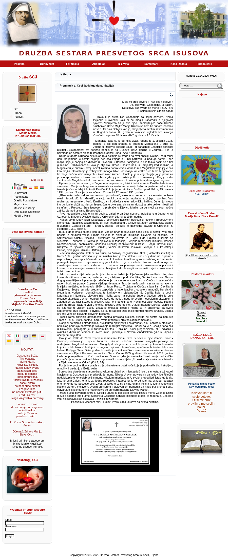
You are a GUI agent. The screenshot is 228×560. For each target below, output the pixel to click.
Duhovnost (20, 192)
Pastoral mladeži (202, 274)
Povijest (18, 116)
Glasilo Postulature (25, 200)
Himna (18, 112)
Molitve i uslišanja (24, 208)
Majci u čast (21, 204)
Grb (16, 109)
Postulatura (21, 196)
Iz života (65, 74)
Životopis (19, 184)
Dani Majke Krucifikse (27, 211)
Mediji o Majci (22, 215)
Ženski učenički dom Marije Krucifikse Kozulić (202, 215)
